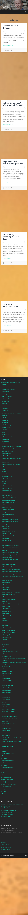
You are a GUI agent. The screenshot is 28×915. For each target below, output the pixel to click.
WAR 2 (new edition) (8, 746)
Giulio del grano (7, 478)
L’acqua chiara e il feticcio (9, 531)
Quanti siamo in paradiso (9, 630)
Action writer (6, 401)
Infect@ (5, 524)
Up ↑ (25, 855)
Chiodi (4, 432)
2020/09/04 (6, 227)
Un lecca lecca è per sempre (10, 718)
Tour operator (6, 704)
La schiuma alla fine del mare (10, 566)
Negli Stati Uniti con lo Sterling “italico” (13, 162)
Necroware (6, 613)
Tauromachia (6, 697)
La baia (5, 550)
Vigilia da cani (6, 735)
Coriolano (5, 444)
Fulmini (5, 467)
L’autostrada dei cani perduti (10, 536)
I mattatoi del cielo (7, 486)
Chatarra (5, 429)
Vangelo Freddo (7, 728)
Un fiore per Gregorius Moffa (10, 716)
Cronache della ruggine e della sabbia (12, 446)
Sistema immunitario (8, 671)
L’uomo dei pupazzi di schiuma (11, 545)
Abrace (5, 384)
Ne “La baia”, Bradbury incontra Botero (11, 236)
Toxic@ (5, 707)
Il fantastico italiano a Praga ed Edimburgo (7, 813)
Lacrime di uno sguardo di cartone (11, 569)
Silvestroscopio (7, 666)
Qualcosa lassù (7, 627)
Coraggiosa (6, 439)
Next (25, 54)
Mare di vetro (6, 585)
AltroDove (5, 408)
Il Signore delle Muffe (8, 512)
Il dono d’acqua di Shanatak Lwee (11, 498)
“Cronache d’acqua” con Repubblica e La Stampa (9, 807)
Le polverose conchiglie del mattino (12, 571)
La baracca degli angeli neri (10, 555)
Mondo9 (5, 601)
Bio (3, 756)
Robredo (5, 639)
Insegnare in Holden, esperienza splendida (12, 804)
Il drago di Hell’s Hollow (9, 500)
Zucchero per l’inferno (8, 753)
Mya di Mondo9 (7, 606)
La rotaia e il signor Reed (9, 564)
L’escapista (6, 538)
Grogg (4, 481)
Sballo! (5, 649)
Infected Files (6, 526)
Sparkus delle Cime (8, 685)
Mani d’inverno (6, 582)
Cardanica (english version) (10, 425)
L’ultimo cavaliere (7, 543)
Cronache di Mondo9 (8, 448)
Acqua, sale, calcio (7, 394)
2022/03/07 (6, 154)
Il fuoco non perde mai (8, 502)
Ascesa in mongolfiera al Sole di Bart (12, 413)
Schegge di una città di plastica (10, 651)
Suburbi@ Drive (7, 690)
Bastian (5, 415)
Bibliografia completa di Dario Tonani (11, 382)
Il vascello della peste (8, 517)
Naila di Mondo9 (7, 608)
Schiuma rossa (7, 654)
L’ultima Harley (7, 540)
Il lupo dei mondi (7, 507)
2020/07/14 (6, 297)
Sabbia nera (6, 642)
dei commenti (6, 847)
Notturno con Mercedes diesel (10, 616)
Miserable (5, 597)
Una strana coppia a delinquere (6, 817)
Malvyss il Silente (7, 580)
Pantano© (5, 618)
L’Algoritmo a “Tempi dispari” (9, 784)
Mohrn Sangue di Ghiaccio (9, 599)
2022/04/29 (6, 96)
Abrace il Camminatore (9, 389)
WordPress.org (6, 849)
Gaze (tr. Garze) (7, 474)
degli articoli (6, 845)
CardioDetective (7, 427)
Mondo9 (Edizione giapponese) (11, 604)
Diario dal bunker (7, 453)
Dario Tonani (9, 855)
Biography (4, 765)
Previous (3, 54)
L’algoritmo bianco (7, 533)
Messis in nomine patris (9, 594)
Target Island (6, 695)
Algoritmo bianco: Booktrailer (10, 789)
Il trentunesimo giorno (8, 514)
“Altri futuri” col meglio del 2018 (11, 305)
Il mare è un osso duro (8, 509)
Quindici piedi (6, 635)
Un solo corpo (6, 721)
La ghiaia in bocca (7, 557)
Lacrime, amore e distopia (10, 27)
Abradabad (6, 391)
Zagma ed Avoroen (8, 748)
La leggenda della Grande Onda (10, 559)
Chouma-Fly (6, 434)
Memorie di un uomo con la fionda (11, 592)
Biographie (4, 758)
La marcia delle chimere (9, 562)
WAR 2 (5, 744)
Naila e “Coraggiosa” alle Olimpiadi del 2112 (13, 104)
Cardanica (5, 417)
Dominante (6, 462)
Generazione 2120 (7, 476)
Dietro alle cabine (7, 456)
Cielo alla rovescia (7, 437)
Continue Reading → (8, 91)
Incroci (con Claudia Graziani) (10, 519)
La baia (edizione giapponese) (10, 552)
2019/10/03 (6, 372)
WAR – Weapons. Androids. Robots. (12, 741)
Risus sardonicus (7, 637)
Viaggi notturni (6, 733)
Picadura (5, 625)
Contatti (4, 772)
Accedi (4, 842)
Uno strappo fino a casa (9, 723)
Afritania (5, 403)
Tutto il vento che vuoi (8, 714)
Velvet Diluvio (6, 730)
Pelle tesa (5, 620)
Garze (4, 469)
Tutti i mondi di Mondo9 (9, 709)
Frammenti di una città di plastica (11, 464)
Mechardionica (7, 589)
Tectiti (4, 702)
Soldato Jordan (7, 678)
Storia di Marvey (7, 687)
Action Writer (6, 398)
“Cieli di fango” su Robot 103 (9, 810)
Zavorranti (5, 751)
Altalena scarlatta (7, 406)
